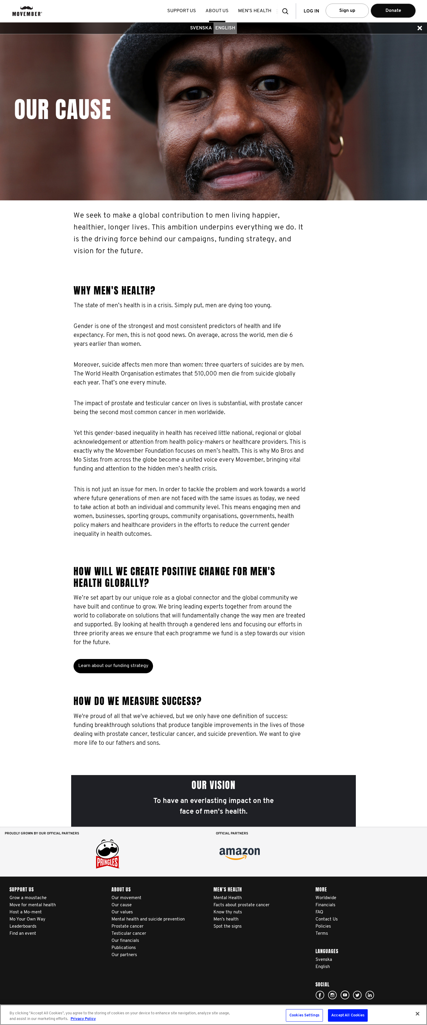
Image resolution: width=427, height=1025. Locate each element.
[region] (213, 1015)
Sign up (347, 10)
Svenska (201, 28)
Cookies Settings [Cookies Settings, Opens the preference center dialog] (304, 1015)
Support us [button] (183, 11)
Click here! (320, 995)
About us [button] (219, 11)
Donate (393, 10)
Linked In (369, 995)
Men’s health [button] (256, 11)
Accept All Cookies (347, 1015)
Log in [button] (311, 11)
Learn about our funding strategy (113, 665)
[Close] (417, 1013)
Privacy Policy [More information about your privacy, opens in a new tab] (83, 1019)
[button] (287, 11)
